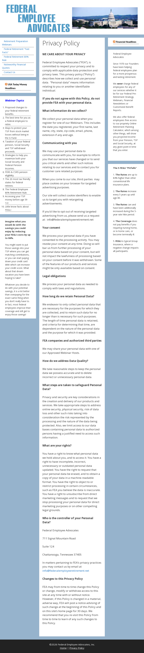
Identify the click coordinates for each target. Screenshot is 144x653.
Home (63, 648)
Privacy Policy (76, 648)
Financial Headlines (126, 41)
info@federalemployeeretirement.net (65, 570)
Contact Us (9, 72)
